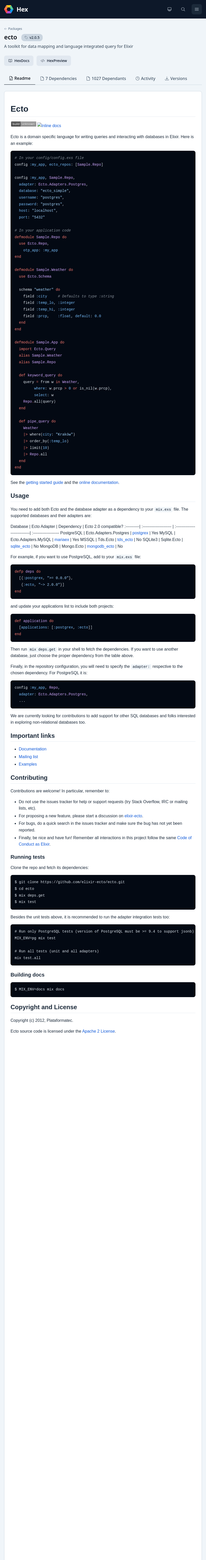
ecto (10, 37)
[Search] (183, 9)
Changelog (19, 1358)
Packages (13, 29)
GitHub (16, 1366)
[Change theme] (169, 9)
